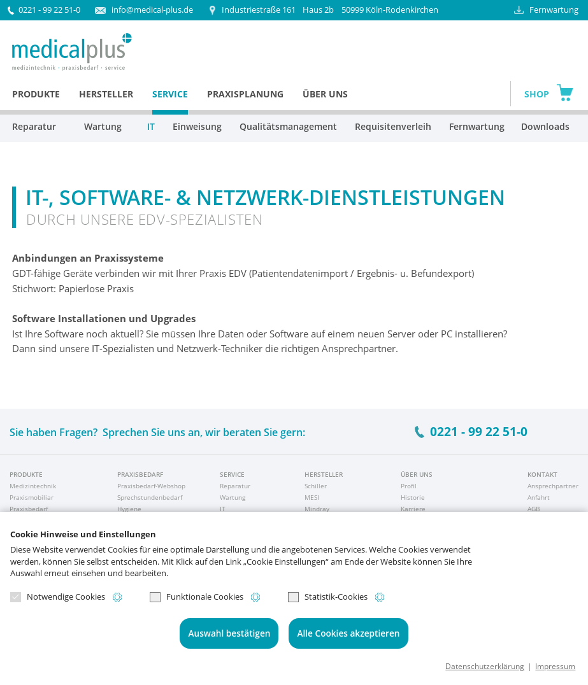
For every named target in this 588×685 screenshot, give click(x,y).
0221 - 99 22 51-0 (49, 9)
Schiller (316, 485)
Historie (413, 497)
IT (151, 126)
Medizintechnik (33, 485)
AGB (533, 508)
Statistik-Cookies (328, 596)
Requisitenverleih (393, 126)
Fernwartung (553, 9)
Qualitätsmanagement (288, 126)
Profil (409, 485)
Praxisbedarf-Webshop (151, 485)
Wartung (103, 126)
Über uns (325, 94)
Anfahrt (538, 497)
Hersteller (106, 94)
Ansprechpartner (552, 485)
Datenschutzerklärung (484, 666)
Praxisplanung (245, 94)
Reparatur (34, 126)
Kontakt (542, 474)
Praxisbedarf (29, 508)
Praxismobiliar (32, 497)
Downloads (543, 126)
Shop (536, 94)
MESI (312, 497)
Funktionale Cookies (196, 596)
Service (170, 94)
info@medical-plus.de (152, 9)
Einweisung (197, 126)
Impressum (555, 666)
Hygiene (129, 508)
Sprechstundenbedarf (149, 497)
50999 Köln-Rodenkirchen (330, 9)
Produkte (36, 94)
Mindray (317, 508)
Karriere (413, 508)
